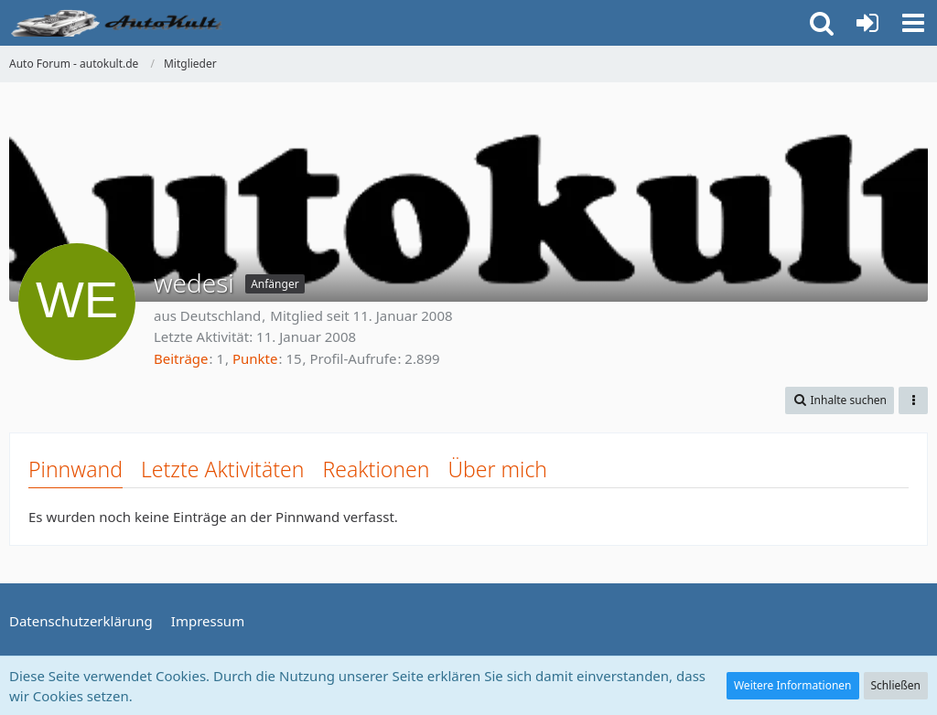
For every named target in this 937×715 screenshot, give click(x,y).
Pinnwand (75, 469)
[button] (913, 23)
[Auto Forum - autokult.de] (118, 23)
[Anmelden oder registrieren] (867, 23)
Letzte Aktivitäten (222, 469)
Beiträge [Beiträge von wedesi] (181, 358)
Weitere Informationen (793, 685)
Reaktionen (375, 469)
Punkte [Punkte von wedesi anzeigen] (255, 358)
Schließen (896, 685)
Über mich (497, 469)
